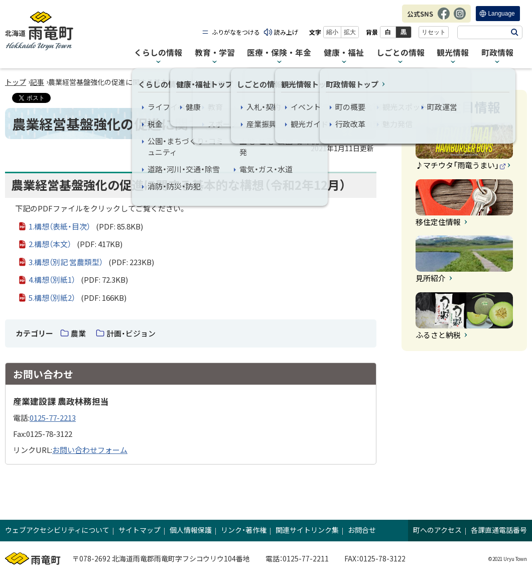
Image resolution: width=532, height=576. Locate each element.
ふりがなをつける (236, 32)
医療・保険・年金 (279, 52)
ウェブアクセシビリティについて (57, 530)
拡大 (350, 32)
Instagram (460, 19)
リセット (434, 32)
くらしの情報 (158, 52)
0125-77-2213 (53, 417)
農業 (78, 333)
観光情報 (453, 52)
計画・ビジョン (131, 333)
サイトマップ (139, 530)
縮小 (332, 32)
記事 (37, 82)
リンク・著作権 (244, 530)
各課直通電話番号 (499, 530)
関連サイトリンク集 (307, 530)
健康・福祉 (344, 52)
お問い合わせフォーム (89, 449)
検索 (514, 32)
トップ (15, 82)
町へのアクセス (437, 530)
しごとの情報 (400, 52)
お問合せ (362, 530)
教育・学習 (215, 52)
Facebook (444, 19)
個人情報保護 (191, 530)
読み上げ (286, 32)
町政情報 (497, 52)
